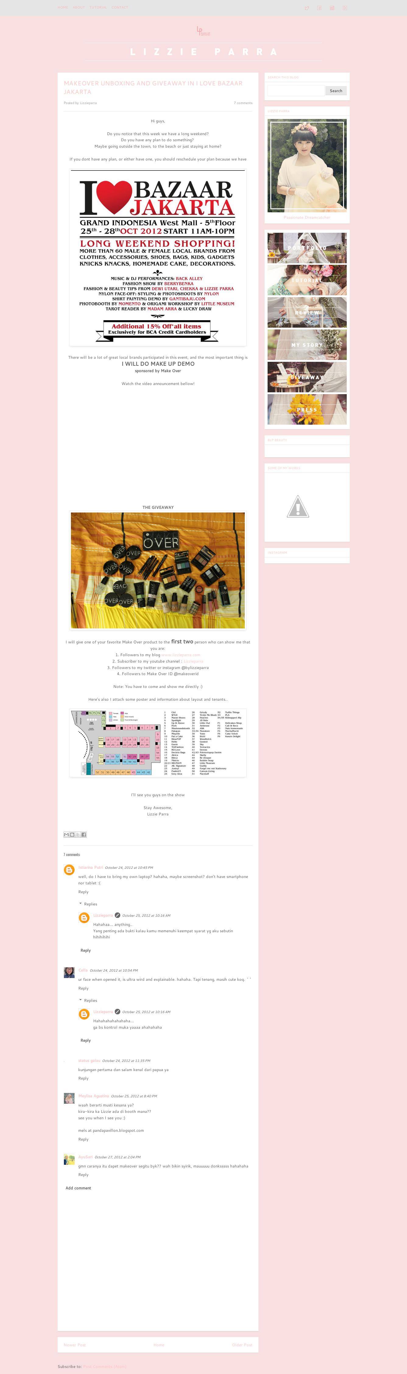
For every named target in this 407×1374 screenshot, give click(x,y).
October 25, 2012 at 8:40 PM (134, 1096)
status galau (89, 1060)
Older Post (242, 1344)
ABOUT (79, 7)
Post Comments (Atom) (105, 1366)
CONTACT (119, 7)
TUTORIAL (98, 7)
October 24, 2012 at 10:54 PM (113, 970)
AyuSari (85, 1157)
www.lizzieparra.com (180, 654)
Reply (83, 891)
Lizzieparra (193, 661)
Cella (83, 970)
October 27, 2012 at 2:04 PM (117, 1157)
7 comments (243, 102)
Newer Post (75, 1344)
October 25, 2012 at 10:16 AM (146, 915)
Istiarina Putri (90, 867)
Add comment (78, 1188)
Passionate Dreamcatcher (307, 217)
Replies (90, 904)
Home (63, 7)
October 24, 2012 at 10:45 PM (129, 867)
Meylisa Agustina (93, 1096)
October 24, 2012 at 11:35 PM (126, 1060)
